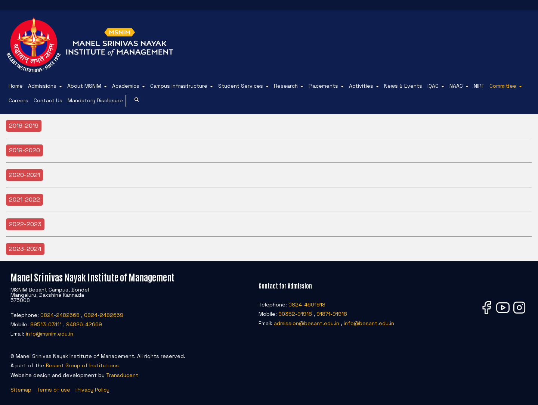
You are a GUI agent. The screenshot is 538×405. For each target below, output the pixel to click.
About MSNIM (84, 85)
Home (16, 85)
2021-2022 (24, 199)
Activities (361, 85)
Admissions (42, 85)
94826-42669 (84, 324)
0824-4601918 (306, 304)
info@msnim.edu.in (49, 333)
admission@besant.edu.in (306, 323)
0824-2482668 (60, 315)
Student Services (240, 85)
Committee (502, 85)
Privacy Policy (92, 389)
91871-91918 (331, 314)
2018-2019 (23, 126)
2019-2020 (24, 150)
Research (286, 85)
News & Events (403, 85)
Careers (18, 100)
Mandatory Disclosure (95, 100)
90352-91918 (295, 314)
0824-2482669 (103, 315)
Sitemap (20, 389)
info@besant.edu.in (369, 323)
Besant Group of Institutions (82, 365)
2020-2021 (24, 175)
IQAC (433, 85)
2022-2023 (25, 224)
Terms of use (53, 389)
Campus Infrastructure (178, 85)
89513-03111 (46, 324)
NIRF (479, 85)
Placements (323, 85)
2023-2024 (25, 249)
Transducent (122, 375)
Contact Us (48, 100)
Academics (125, 85)
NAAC (456, 85)
